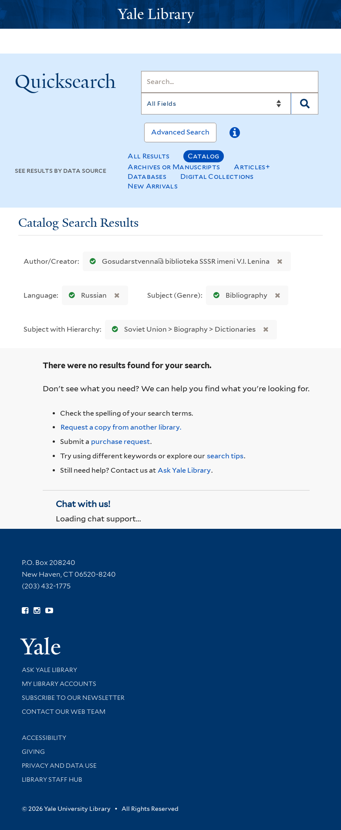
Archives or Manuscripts (174, 167)
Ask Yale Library (184, 470)
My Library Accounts (59, 683)
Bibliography (238, 295)
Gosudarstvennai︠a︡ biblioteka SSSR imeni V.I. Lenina (177, 261)
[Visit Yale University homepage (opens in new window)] (40, 643)
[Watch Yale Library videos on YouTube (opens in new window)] (49, 611)
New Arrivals (153, 186)
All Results (148, 156)
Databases (147, 176)
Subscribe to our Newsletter (73, 697)
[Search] (229, 82)
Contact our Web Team (63, 711)
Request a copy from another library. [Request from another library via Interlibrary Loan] (121, 427)
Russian (86, 295)
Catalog (203, 156)
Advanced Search (180, 132)
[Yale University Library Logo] (171, 14)
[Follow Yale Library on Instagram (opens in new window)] (37, 611)
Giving (33, 751)
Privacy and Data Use (59, 765)
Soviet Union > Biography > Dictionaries (182, 329)
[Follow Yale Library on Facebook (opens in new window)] (25, 611)
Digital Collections (217, 176)
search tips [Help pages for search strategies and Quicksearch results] (225, 456)
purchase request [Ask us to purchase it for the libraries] (120, 441)
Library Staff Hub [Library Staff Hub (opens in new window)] (52, 779)
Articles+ (252, 167)
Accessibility (44, 737)
